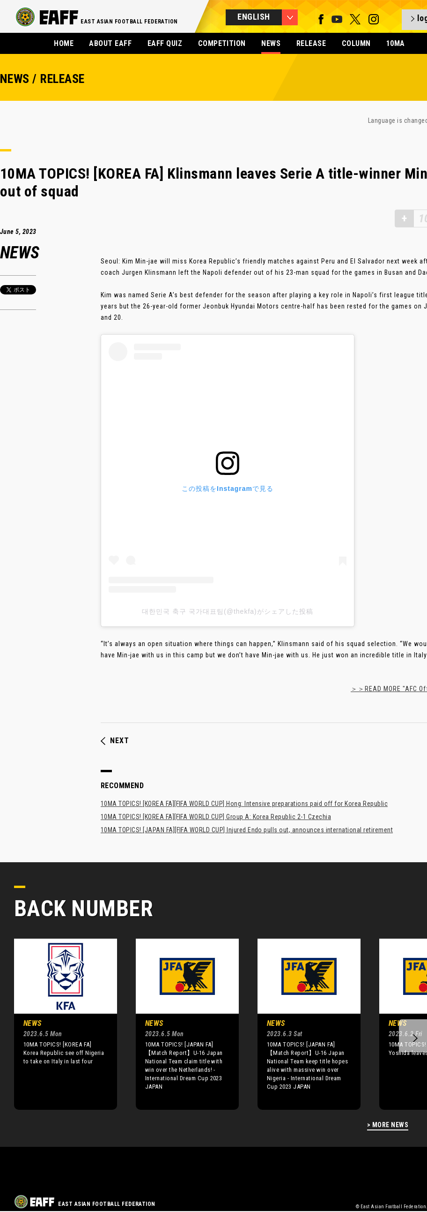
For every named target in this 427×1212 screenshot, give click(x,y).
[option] (58, 1024)
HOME (64, 43)
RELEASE (311, 43)
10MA (395, 43)
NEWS (270, 43)
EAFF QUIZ (164, 43)
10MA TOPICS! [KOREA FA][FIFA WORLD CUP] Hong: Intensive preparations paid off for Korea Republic (244, 803)
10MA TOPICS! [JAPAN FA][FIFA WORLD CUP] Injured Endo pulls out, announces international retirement (247, 830)
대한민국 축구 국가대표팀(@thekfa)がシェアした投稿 (227, 611)
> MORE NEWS (387, 1125)
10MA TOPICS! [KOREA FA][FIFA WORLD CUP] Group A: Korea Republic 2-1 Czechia (216, 817)
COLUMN (356, 43)
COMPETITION (222, 43)
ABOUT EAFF (110, 43)
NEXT (115, 741)
